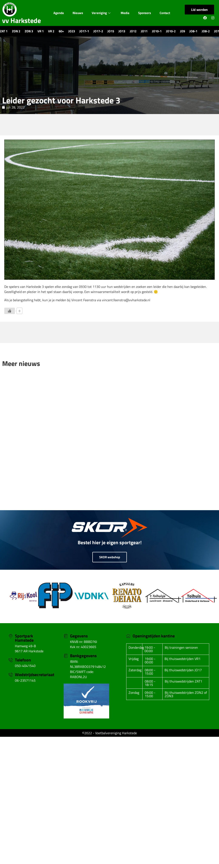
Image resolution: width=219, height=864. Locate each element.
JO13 (122, 31)
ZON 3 (29, 31)
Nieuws (78, 12)
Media (125, 12)
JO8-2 (206, 31)
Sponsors (144, 12)
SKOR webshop (109, 557)
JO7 (216, 31)
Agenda (58, 12)
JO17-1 (84, 31)
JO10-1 (157, 31)
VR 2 (51, 31)
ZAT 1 (3, 31)
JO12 (133, 31)
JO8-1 (193, 31)
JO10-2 (171, 31)
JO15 (110, 31)
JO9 (182, 31)
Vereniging (101, 12)
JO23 (71, 31)
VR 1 (40, 31)
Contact (165, 12)
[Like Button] (9, 311)
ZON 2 (16, 31)
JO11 (144, 31)
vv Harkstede (21, 20)
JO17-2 (98, 31)
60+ (61, 31)
